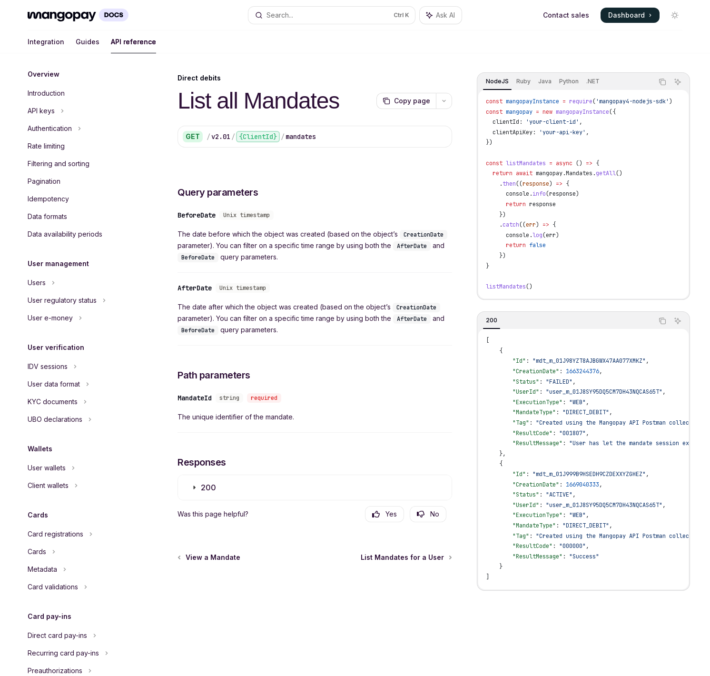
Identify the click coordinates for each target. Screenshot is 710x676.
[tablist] (565, 82)
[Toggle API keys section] (81, 110)
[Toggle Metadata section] (81, 569)
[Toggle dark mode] (674, 15)
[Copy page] (406, 101)
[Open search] (331, 15)
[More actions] (444, 101)
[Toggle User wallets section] (81, 468)
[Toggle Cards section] (81, 551)
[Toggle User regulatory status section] (81, 300)
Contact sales (566, 15)
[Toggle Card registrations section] (81, 534)
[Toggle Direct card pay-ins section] (81, 635)
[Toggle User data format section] (81, 384)
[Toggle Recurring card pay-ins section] (81, 653)
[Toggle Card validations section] (81, 587)
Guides (87, 45)
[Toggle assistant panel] (441, 15)
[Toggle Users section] (81, 282)
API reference (133, 45)
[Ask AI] (677, 82)
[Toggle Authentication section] (81, 128)
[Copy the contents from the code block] (662, 82)
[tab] (497, 81)
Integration (46, 45)
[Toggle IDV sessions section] (81, 366)
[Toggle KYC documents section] (81, 401)
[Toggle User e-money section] (81, 318)
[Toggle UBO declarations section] (81, 419)
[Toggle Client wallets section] (81, 485)
